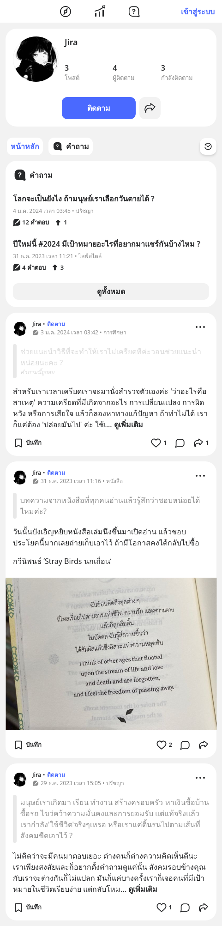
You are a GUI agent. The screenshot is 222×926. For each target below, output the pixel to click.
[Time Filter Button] (208, 146)
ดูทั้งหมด (111, 291)
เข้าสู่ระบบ (198, 11)
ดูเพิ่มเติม (128, 424)
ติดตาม (98, 108)
